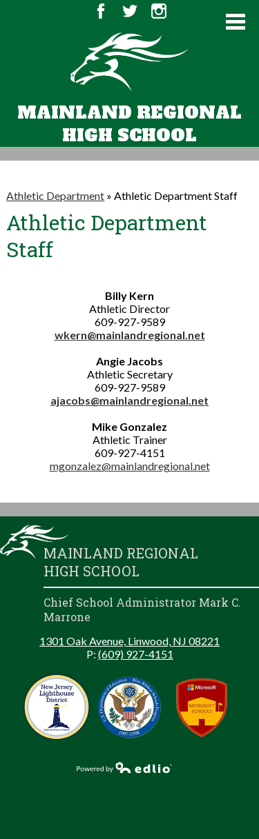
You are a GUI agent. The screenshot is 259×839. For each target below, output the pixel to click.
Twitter (129, 11)
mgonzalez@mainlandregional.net (130, 465)
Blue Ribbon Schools (129, 707)
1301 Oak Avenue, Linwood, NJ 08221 (129, 640)
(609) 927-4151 (135, 653)
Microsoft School (202, 707)
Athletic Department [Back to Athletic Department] (55, 195)
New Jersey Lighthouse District (57, 707)
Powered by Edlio (124, 767)
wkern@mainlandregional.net (130, 334)
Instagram (158, 11)
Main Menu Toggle (235, 22)
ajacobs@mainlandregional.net (129, 400)
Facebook (100, 11)
